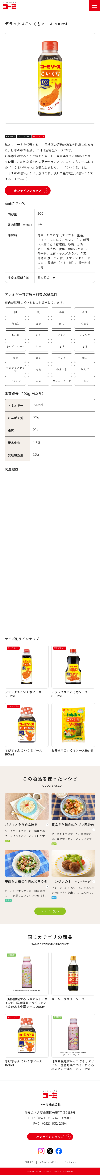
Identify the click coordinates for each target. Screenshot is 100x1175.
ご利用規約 (28, 1162)
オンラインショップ (27, 191)
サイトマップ (70, 1162)
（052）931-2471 (47, 1118)
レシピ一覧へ (50, 911)
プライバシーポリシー (49, 1162)
